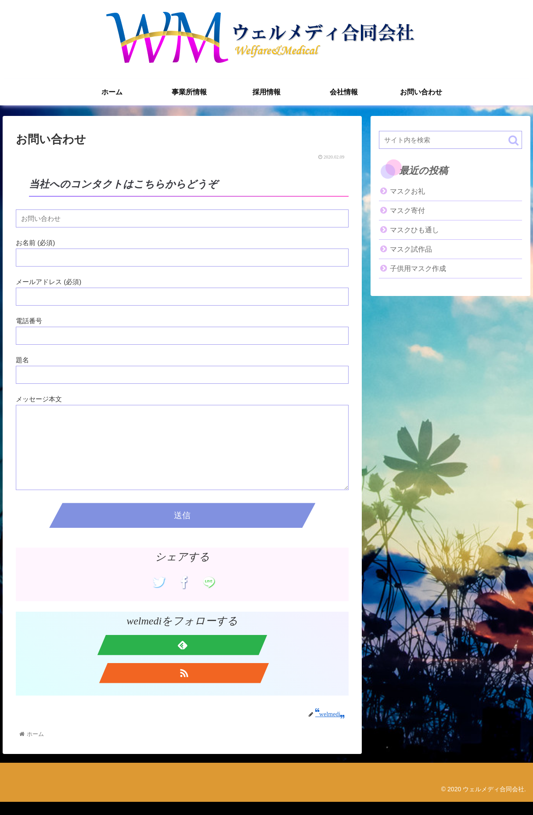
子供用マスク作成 (418, 268)
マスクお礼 (407, 191)
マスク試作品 (411, 249)
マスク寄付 (407, 210)
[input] (450, 140)
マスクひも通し (414, 230)
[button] (513, 140)
